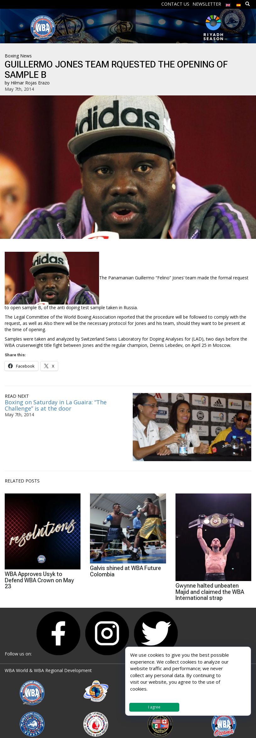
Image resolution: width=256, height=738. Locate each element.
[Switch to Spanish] (238, 4)
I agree (154, 707)
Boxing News (18, 56)
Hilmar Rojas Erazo (30, 83)
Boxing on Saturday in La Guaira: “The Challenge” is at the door (56, 405)
